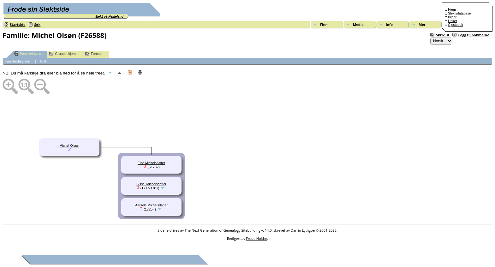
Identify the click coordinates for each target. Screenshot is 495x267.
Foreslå (94, 53)
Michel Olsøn (69, 145)
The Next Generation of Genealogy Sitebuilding (222, 230)
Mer (422, 24)
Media (358, 24)
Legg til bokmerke (473, 35)
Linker (452, 21)
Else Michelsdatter (151, 163)
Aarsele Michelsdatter (151, 205)
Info (389, 24)
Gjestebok (455, 25)
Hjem (452, 9)
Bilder (452, 17)
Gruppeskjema (63, 53)
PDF (43, 61)
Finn (324, 24)
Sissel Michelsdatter (151, 184)
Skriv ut (442, 35)
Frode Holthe (256, 238)
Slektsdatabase (459, 13)
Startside (18, 24)
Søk (37, 24)
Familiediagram (29, 53)
